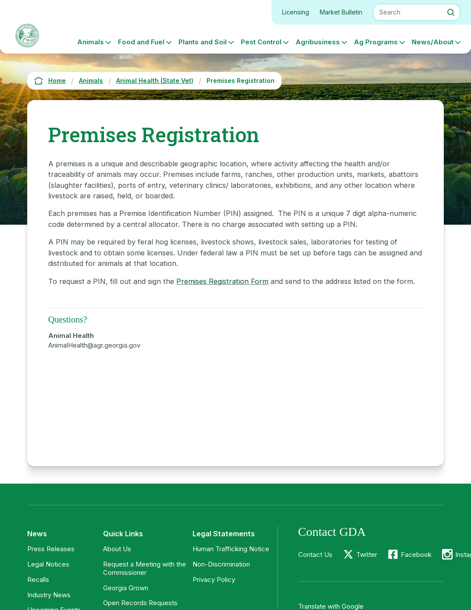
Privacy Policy (214, 579)
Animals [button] (90, 42)
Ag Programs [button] (376, 42)
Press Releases (51, 549)
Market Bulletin (341, 12)
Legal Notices (48, 564)
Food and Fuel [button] (141, 42)
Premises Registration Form (222, 281)
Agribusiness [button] (318, 42)
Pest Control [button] (261, 42)
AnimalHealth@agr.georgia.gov (94, 345)
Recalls (38, 579)
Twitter (366, 554)
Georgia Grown (125, 588)
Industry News (49, 595)
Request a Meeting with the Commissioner (144, 568)
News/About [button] (432, 42)
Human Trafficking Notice (231, 549)
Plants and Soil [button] (202, 42)
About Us (117, 549)
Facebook (416, 554)
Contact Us (315, 554)
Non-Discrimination (221, 564)
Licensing (295, 12)
